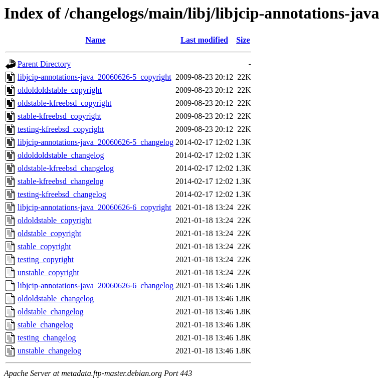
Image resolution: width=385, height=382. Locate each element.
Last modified (204, 40)
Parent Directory (44, 64)
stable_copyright (44, 246)
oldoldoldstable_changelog (61, 155)
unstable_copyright (48, 272)
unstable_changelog (49, 350)
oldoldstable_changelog (56, 298)
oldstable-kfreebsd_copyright (65, 103)
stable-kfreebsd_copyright (59, 116)
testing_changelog (47, 337)
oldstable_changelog (51, 311)
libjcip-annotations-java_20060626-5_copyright (94, 77)
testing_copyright (46, 259)
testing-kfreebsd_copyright (61, 129)
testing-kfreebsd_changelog (62, 194)
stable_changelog (45, 324)
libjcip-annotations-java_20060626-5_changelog (95, 142)
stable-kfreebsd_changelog (60, 181)
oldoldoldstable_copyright (60, 90)
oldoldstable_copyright (55, 220)
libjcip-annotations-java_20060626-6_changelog (95, 285)
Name (96, 40)
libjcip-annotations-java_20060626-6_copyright (94, 207)
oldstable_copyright (49, 233)
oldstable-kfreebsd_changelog (66, 168)
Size (243, 40)
